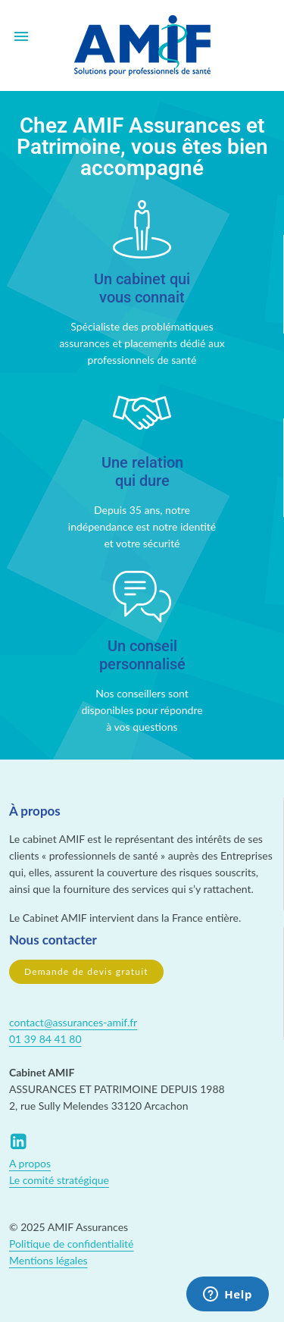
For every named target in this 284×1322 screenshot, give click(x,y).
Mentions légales (48, 1260)
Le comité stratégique (59, 1179)
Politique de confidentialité (71, 1243)
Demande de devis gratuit (86, 971)
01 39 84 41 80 (45, 1038)
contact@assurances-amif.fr (73, 1022)
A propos (30, 1163)
